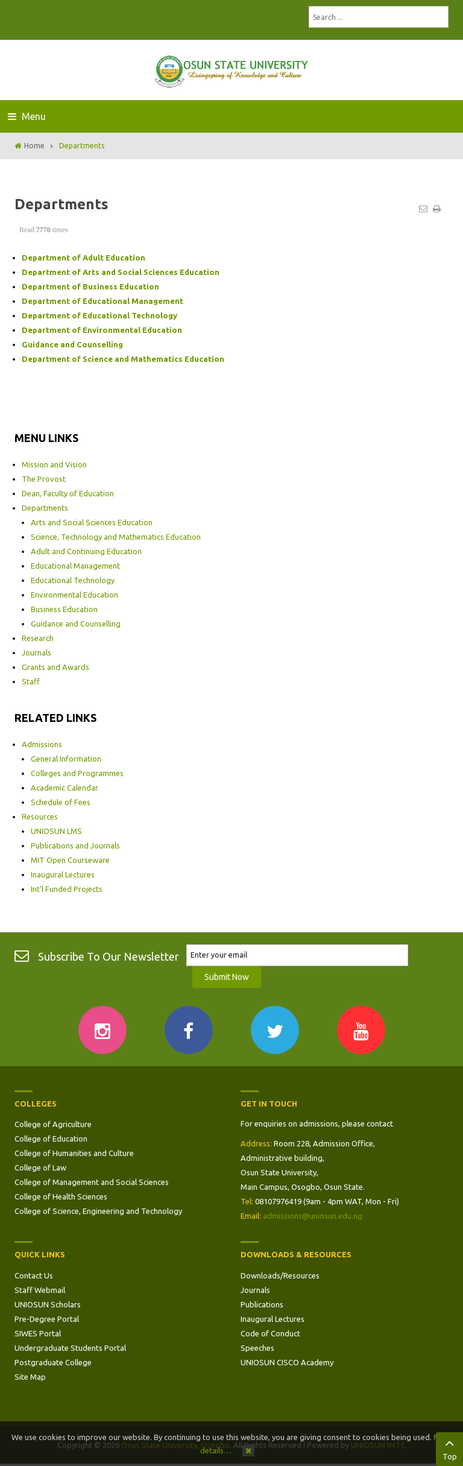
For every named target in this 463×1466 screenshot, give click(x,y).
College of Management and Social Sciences (91, 1182)
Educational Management (75, 565)
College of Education (50, 1138)
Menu (27, 116)
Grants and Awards (55, 667)
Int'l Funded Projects (66, 889)
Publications (262, 1304)
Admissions (42, 744)
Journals (36, 652)
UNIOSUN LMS (56, 831)
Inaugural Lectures (63, 874)
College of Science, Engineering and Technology (98, 1211)
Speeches (257, 1348)
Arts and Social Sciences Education (92, 522)
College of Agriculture (53, 1124)
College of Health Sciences (60, 1196)
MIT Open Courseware (70, 860)
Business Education (64, 609)
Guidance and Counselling (76, 623)
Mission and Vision (54, 464)
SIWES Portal (37, 1333)
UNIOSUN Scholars (47, 1304)
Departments (45, 508)
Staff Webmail (39, 1290)
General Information (66, 758)
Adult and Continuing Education (86, 551)
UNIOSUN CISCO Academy (287, 1362)
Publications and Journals (75, 845)
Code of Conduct (270, 1333)
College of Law (40, 1167)
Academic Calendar (64, 787)
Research (38, 638)
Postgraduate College (53, 1362)
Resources (40, 816)
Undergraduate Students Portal (70, 1348)
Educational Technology (73, 580)
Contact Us (33, 1275)
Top (449, 1448)
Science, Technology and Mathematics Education (116, 536)
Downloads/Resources (280, 1275)
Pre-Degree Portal (46, 1319)
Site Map (30, 1377)
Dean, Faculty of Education (68, 493)
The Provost (44, 479)
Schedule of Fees (60, 802)
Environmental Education (74, 594)
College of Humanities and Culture (74, 1153)
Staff (31, 681)
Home (34, 146)
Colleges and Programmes (77, 773)
